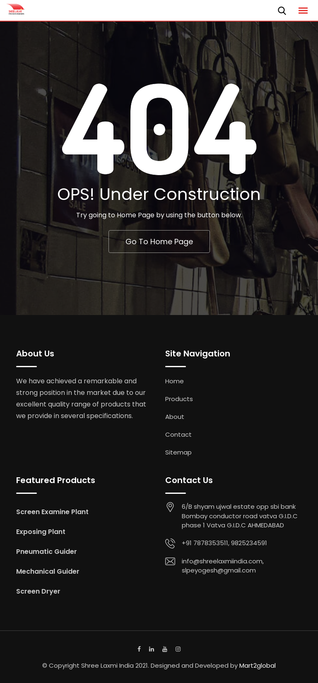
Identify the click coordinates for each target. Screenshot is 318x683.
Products (179, 398)
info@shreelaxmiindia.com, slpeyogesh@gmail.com (223, 566)
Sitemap (178, 452)
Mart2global (257, 665)
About (174, 416)
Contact (178, 434)
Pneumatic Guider (46, 551)
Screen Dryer (38, 591)
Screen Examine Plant (52, 512)
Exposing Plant (40, 531)
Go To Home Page (159, 241)
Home (174, 381)
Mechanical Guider (48, 571)
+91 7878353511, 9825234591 (224, 543)
